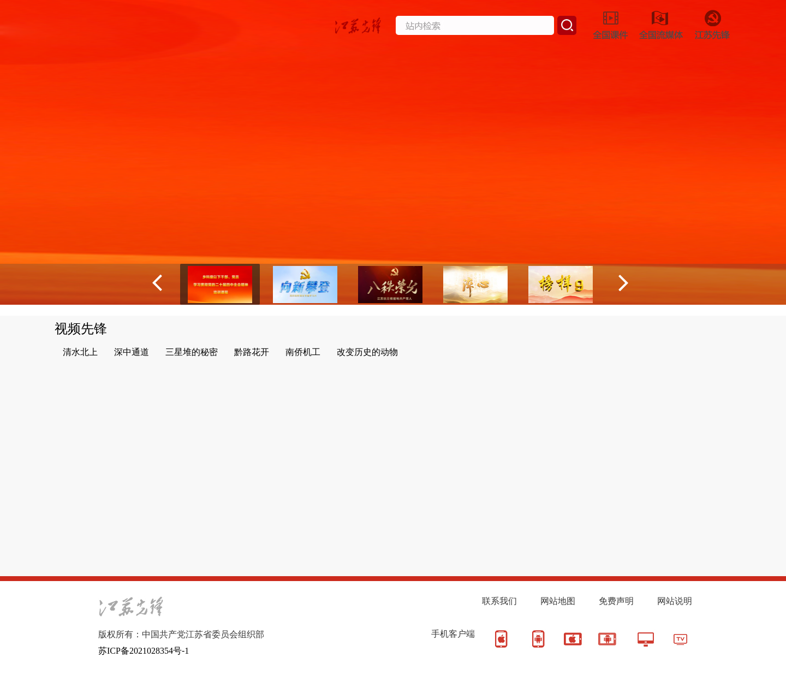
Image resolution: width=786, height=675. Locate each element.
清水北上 (80, 352)
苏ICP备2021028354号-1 (143, 650)
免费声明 (616, 601)
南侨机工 (302, 352)
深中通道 (131, 352)
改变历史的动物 (367, 352)
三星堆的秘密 (191, 352)
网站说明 (674, 601)
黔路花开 (251, 352)
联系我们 (499, 601)
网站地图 (557, 601)
